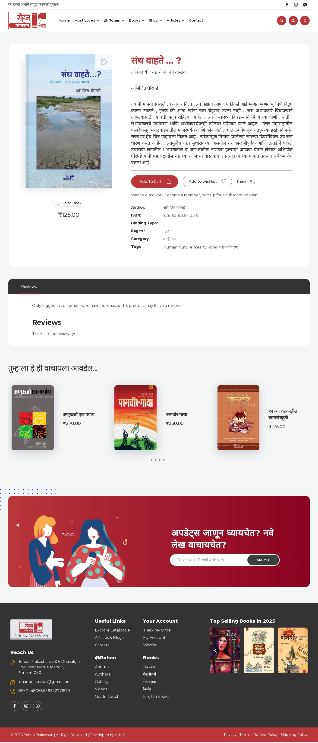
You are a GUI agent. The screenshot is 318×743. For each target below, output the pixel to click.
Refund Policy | (267, 735)
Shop (155, 20)
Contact (196, 20)
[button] (215, 651)
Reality (200, 247)
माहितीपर (169, 239)
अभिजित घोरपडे (174, 208)
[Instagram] (295, 4)
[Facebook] (286, 4)
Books (136, 20)
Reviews (29, 287)
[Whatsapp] (305, 4)
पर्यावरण (232, 247)
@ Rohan (114, 20)
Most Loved (86, 20)
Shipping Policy (294, 735)
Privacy (230, 735)
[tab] (29, 287)
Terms (244, 735)
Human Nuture (177, 247)
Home (64, 20)
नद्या (222, 247)
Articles (175, 20)
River (213, 247)
